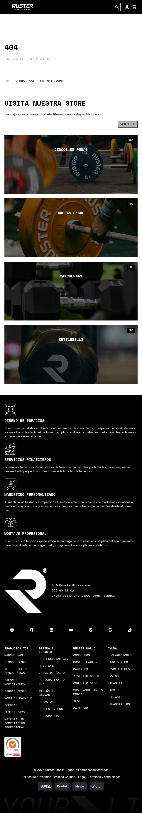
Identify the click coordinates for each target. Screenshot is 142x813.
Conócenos (81, 655)
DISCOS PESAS (15, 662)
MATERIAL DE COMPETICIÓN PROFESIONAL (14, 723)
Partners (80, 669)
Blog (77, 701)
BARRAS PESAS (15, 691)
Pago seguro (118, 662)
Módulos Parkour (18, 698)
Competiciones (85, 683)
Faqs (111, 690)
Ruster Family (85, 662)
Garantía (115, 683)
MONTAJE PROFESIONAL (25, 534)
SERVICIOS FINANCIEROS (27, 460)
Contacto (115, 697)
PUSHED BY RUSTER (53, 708)
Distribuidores (86, 676)
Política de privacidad (36, 777)
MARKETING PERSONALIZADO (29, 495)
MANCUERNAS (13, 655)
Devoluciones (119, 669)
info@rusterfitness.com (71, 585)
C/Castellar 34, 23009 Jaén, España (83, 595)
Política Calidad (64, 777)
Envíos (113, 676)
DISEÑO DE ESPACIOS (24, 421)
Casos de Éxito (52, 672)
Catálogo (80, 708)
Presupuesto (49, 715)
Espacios (46, 701)
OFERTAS (10, 705)
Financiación (119, 704)
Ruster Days (14, 712)
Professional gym (53, 658)
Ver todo (127, 124)
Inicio (10, 81)
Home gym (46, 665)
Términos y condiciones (104, 777)
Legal (82, 777)
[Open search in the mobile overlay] (116, 8)
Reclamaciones (120, 655)
